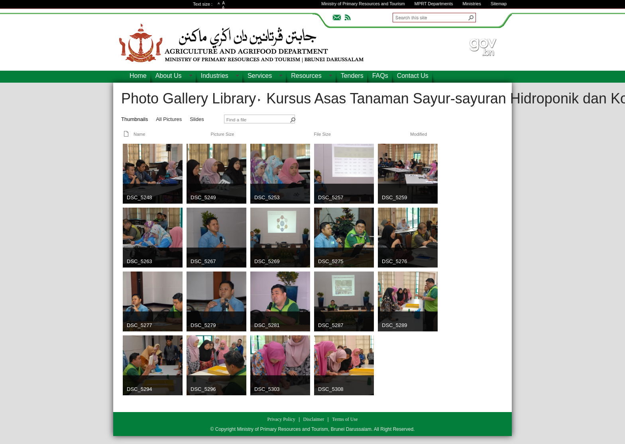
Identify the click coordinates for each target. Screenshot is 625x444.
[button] (471, 17)
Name (139, 134)
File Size (322, 134)
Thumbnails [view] (134, 119)
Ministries (471, 3)
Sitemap (499, 3)
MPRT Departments (433, 3)
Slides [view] (197, 119)
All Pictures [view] (169, 119)
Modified (418, 134)
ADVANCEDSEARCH (488, 16)
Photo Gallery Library (188, 98)
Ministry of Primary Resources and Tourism (363, 3)
